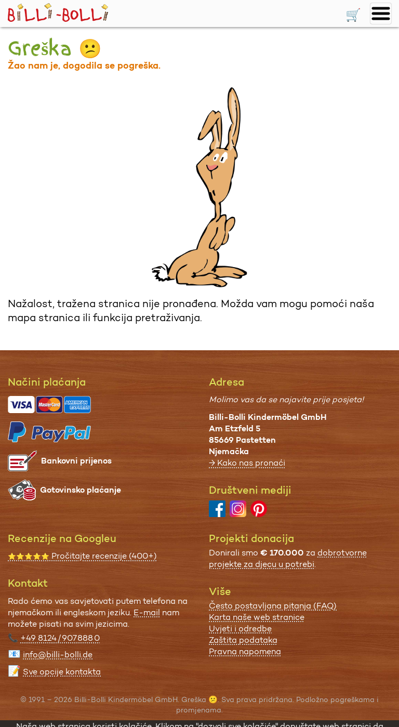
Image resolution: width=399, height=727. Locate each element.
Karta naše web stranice (256, 617)
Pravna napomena (245, 651)
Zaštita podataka (243, 640)
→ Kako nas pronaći (247, 463)
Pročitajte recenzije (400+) (82, 556)
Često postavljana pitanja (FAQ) (273, 606)
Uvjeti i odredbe (240, 628)
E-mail (147, 612)
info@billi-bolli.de (57, 654)
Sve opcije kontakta (62, 672)
